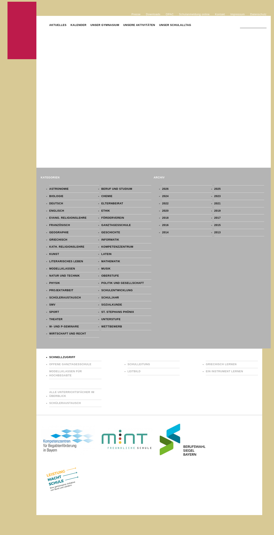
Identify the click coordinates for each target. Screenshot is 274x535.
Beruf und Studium (116, 188)
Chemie (106, 196)
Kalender (78, 25)
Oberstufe (110, 275)
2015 (217, 225)
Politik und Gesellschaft (122, 283)
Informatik (110, 239)
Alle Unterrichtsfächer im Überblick (71, 394)
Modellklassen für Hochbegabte (65, 373)
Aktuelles (58, 25)
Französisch (59, 225)
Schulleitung (139, 364)
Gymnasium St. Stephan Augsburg (21, 30)
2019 (217, 210)
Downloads (153, 14)
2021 (217, 203)
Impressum (237, 14)
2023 (217, 196)
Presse (136, 14)
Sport (54, 311)
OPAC (170, 14)
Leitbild (134, 371)
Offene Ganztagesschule (70, 364)
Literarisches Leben (66, 261)
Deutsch (56, 203)
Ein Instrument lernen (224, 371)
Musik (105, 268)
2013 (217, 232)
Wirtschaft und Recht (67, 333)
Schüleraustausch (65, 297)
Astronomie (59, 188)
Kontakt (220, 14)
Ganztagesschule (116, 225)
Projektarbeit (61, 290)
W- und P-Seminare (64, 326)
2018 (165, 217)
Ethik (105, 210)
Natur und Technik (64, 275)
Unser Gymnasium (105, 25)
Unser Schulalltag (175, 25)
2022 (165, 203)
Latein (106, 254)
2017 (217, 217)
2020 (165, 210)
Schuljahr (110, 297)
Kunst (54, 254)
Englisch (56, 210)
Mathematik (110, 261)
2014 (165, 232)
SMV (52, 304)
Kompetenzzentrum (117, 246)
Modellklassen (62, 268)
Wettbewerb (111, 326)
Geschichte (110, 232)
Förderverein (112, 217)
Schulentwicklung (117, 290)
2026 (165, 188)
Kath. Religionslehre (66, 246)
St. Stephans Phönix (117, 311)
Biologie (56, 196)
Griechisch (58, 239)
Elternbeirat (112, 203)
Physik (54, 283)
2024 (165, 196)
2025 (217, 188)
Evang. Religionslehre (68, 217)
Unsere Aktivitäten (139, 25)
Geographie (59, 232)
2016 (165, 225)
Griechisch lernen (221, 364)
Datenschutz (258, 14)
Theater (56, 319)
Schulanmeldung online (194, 14)
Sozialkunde (111, 304)
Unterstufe (111, 319)
